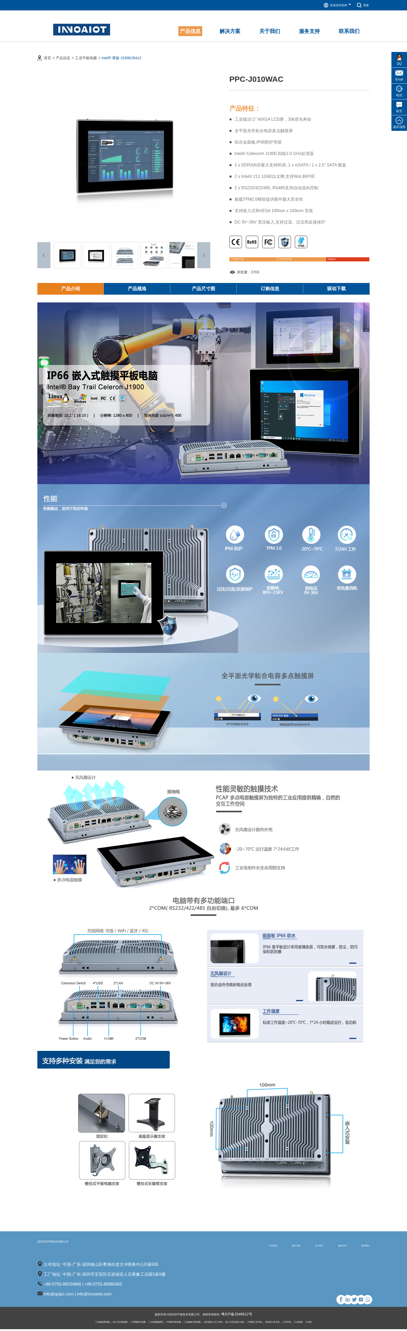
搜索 (362, 5)
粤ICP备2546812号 (245, 1316)
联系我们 (360, 1246)
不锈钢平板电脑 (162, 1323)
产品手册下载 (289, 257)
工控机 (352, 1323)
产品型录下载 (249, 257)
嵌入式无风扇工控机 (249, 1323)
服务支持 (326, 1246)
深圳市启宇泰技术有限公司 (74, 1246)
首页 (47, 52)
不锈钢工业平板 (277, 1323)
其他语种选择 (333, 5)
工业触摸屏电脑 (61, 1323)
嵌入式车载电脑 (86, 1323)
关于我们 (293, 1246)
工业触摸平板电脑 (188, 1323)
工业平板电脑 (86, 52)
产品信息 (63, 52)
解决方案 (259, 1246)
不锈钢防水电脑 (112, 1323)
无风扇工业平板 (302, 1323)
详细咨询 (324, 257)
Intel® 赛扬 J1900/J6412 (121, 52)
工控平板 (322, 1323)
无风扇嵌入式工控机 (218, 1323)
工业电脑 (338, 1323)
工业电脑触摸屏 (137, 1323)
